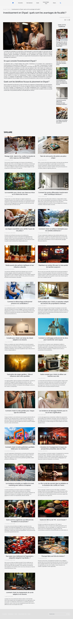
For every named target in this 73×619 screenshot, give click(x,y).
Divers (54, 3)
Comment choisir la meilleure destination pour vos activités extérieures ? (53, 230)
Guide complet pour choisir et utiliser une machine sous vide (53, 375)
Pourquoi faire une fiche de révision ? (53, 556)
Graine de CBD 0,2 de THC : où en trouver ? (53, 520)
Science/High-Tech (46, 2)
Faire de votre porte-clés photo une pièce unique (61, 63)
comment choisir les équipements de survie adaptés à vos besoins (19, 593)
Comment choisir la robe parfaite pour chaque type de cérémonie (19, 412)
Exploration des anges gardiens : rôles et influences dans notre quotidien (20, 375)
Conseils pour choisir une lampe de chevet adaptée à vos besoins (20, 339)
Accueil (4, 9)
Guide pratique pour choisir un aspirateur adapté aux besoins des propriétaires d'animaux (53, 302)
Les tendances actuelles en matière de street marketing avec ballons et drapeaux (20, 484)
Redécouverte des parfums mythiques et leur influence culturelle (20, 266)
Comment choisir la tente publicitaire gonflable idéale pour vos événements (19, 448)
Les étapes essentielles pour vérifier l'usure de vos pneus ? (61, 121)
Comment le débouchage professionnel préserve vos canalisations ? (19, 302)
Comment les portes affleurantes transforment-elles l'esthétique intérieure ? (61, 102)
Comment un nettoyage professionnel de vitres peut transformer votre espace (53, 339)
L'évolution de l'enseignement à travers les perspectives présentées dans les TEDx (53, 448)
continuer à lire (30, 65)
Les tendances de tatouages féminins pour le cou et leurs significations (53, 412)
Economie (20, 3)
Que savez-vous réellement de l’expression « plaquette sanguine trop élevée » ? (20, 557)
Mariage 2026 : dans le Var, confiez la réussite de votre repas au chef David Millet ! (61, 44)
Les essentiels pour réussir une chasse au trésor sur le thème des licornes (61, 82)
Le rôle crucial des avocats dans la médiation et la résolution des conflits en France (53, 484)
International (29, 3)
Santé (37, 3)
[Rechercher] (58, 614)
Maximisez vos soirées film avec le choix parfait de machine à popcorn (53, 266)
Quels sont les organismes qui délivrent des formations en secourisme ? (19, 521)
